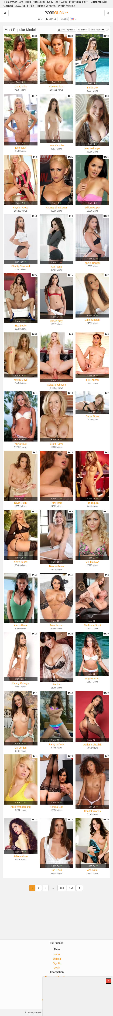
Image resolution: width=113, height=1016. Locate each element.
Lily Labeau (92, 380)
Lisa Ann (56, 684)
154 (71, 888)
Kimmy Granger (20, 683)
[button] (40, 19)
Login (64, 19)
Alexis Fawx (20, 625)
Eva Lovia (20, 325)
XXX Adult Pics (24, 5)
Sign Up (51, 19)
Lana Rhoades (56, 145)
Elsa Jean (20, 147)
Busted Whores (46, 5)
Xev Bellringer (92, 148)
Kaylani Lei (21, 443)
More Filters (97, 29)
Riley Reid (56, 502)
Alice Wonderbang (20, 806)
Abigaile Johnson (56, 384)
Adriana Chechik (92, 744)
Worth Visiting (66, 5)
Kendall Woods (92, 811)
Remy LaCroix (56, 744)
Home (57, 954)
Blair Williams (56, 566)
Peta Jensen (56, 625)
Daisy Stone (92, 416)
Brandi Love (56, 443)
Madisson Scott (92, 625)
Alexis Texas (21, 562)
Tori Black (56, 870)
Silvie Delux (20, 502)
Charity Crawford (20, 266)
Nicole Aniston (56, 86)
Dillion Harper (92, 207)
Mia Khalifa (21, 86)
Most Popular (67, 29)
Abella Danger (92, 263)
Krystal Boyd (21, 379)
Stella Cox (92, 87)
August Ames (92, 678)
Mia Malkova (92, 562)
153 (62, 888)
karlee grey (56, 321)
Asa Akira (92, 870)
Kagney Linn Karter (56, 207)
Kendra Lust (56, 806)
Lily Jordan (21, 747)
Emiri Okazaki (92, 319)
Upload (57, 958)
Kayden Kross (20, 207)
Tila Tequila (92, 502)
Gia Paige (56, 266)
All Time (83, 29)
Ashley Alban (20, 856)
